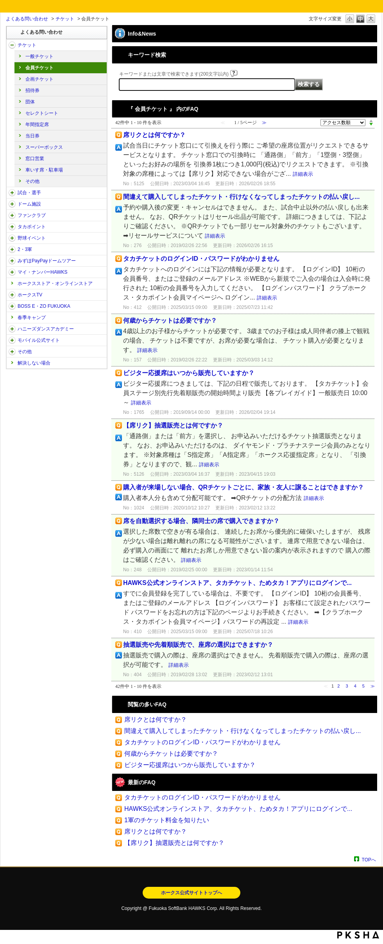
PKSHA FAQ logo (358, 935)
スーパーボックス (44, 147)
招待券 (32, 90)
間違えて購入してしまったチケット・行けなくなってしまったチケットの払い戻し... (241, 196)
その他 (32, 181)
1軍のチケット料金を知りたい (166, 820)
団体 (30, 102)
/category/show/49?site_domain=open (12, 351)
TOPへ (369, 859)
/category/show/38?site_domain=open (12, 192)
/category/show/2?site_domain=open (12, 45)
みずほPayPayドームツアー (47, 261)
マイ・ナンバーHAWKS (43, 272)
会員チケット (39, 67)
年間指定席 (37, 124)
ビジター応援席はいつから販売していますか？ (188, 373)
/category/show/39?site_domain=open (12, 204)
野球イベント (32, 238)
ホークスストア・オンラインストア (55, 283)
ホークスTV (30, 295)
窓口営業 (34, 158)
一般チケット (39, 56)
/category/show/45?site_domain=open (12, 260)
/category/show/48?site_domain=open (12, 340)
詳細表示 (303, 174)
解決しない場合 (34, 363)
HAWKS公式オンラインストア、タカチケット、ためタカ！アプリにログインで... (237, 582)
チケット (64, 19)
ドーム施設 (29, 204)
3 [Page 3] (346, 686)
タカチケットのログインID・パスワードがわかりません (201, 258)
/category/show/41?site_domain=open (12, 226)
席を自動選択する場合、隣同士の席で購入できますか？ (201, 521)
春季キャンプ (32, 317)
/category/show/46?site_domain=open (12, 272)
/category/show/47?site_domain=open (12, 328)
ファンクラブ (32, 215)
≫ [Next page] (372, 686)
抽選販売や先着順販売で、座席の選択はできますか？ (198, 644)
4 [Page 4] (355, 686)
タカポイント (32, 226)
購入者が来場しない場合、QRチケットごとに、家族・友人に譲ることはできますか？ (243, 487)
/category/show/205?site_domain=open (12, 294)
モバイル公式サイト (39, 340)
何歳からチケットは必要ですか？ (170, 320)
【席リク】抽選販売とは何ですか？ (173, 425)
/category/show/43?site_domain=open (12, 249)
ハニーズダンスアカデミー (46, 329)
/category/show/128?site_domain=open (12, 306)
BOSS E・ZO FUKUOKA (44, 306)
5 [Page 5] (363, 686)
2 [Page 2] (338, 686)
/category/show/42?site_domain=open (12, 238)
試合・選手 (29, 192)
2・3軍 (25, 249)
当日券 (32, 136)
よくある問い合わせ (27, 19)
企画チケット (39, 79)
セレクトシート (41, 113)
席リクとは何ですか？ (154, 135)
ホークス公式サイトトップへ (191, 892)
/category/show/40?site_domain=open (12, 215)
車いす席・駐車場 (44, 170)
